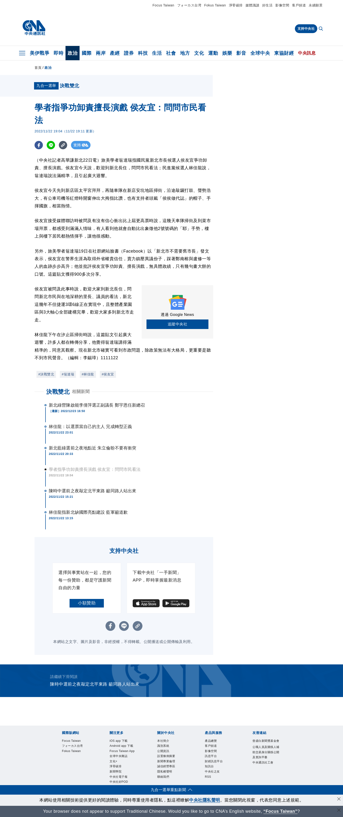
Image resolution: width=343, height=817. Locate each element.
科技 (143, 53)
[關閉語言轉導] (339, 810)
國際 (86, 53)
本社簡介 (163, 740)
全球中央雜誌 (118, 756)
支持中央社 (306, 28)
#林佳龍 (88, 374)
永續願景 (316, 5)
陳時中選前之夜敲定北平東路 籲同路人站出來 (92, 490)
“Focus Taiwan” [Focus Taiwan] (280, 811)
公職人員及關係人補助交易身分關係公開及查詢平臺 (265, 752)
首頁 (38, 68)
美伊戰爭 (39, 53)
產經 (115, 53)
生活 (157, 53)
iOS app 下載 (119, 740)
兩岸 (101, 53)
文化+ (113, 761)
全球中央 (260, 53)
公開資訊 (163, 751)
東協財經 (284, 53)
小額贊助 (87, 603)
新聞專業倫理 (166, 761)
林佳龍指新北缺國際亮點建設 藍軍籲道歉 (88, 512)
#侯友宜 (108, 374)
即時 (58, 53)
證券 (129, 53)
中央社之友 (212, 771)
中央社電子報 (118, 776)
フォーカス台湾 (189, 5)
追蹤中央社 (177, 324)
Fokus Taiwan (215, 5)
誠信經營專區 (166, 766)
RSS (208, 776)
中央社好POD (119, 781)
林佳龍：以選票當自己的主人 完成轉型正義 (90, 426)
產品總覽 (211, 740)
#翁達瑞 (68, 374)
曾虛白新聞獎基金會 (265, 740)
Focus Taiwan (163, 5)
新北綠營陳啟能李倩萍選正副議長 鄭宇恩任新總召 (97, 405)
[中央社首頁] (34, 28)
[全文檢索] (321, 29)
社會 (171, 53)
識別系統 (163, 745)
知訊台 (209, 766)
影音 (241, 53)
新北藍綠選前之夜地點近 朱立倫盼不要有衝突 (92, 448)
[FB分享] (39, 145)
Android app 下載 (121, 745)
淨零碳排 (236, 5)
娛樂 (227, 53)
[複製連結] (63, 145)
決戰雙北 (58, 392)
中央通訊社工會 (262, 762)
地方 (185, 53)
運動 (213, 53)
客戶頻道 (299, 5)
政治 (72, 53)
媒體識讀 (252, 5)
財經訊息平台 (214, 761)
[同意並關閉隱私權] (339, 799)
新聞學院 (115, 771)
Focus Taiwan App (122, 751)
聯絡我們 (163, 776)
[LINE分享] (51, 145)
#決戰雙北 (46, 374)
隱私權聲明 (164, 771)
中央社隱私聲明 (204, 800)
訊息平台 (211, 756)
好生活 (267, 5)
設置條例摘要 (166, 756)
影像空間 (282, 5)
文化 (199, 53)
